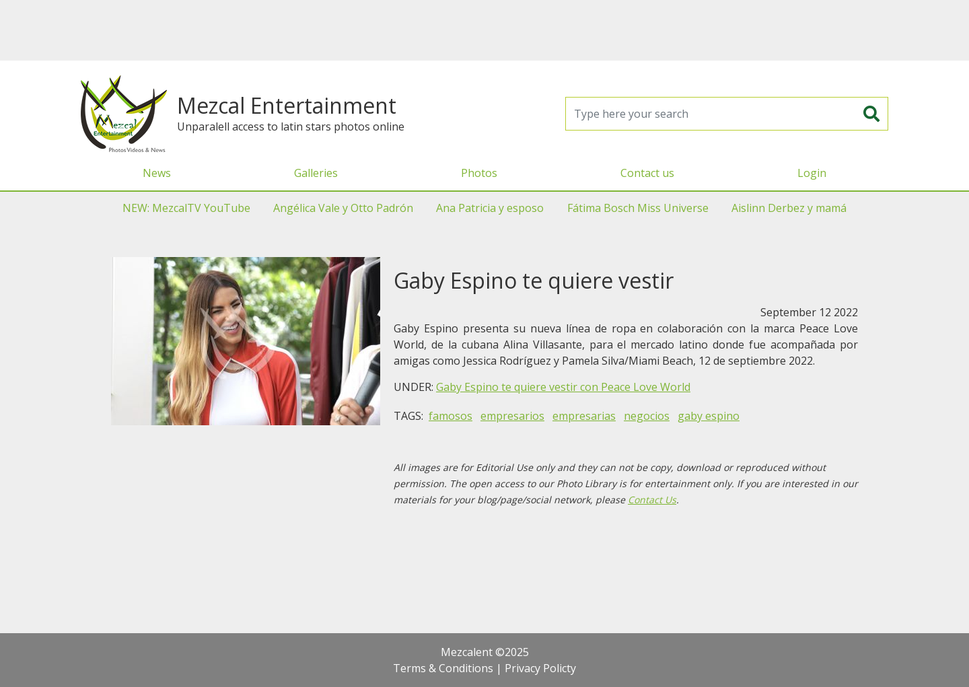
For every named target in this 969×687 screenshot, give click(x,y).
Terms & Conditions (443, 668)
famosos (450, 415)
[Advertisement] (484, 30)
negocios (647, 415)
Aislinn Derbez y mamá (789, 208)
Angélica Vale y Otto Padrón (343, 208)
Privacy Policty (540, 668)
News (157, 173)
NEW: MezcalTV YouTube (186, 208)
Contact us (647, 173)
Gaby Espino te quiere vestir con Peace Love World (563, 386)
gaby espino (709, 415)
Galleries (316, 173)
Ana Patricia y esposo (490, 208)
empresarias (584, 415)
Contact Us (652, 499)
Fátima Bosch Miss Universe (638, 208)
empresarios (512, 415)
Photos (479, 173)
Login (811, 173)
